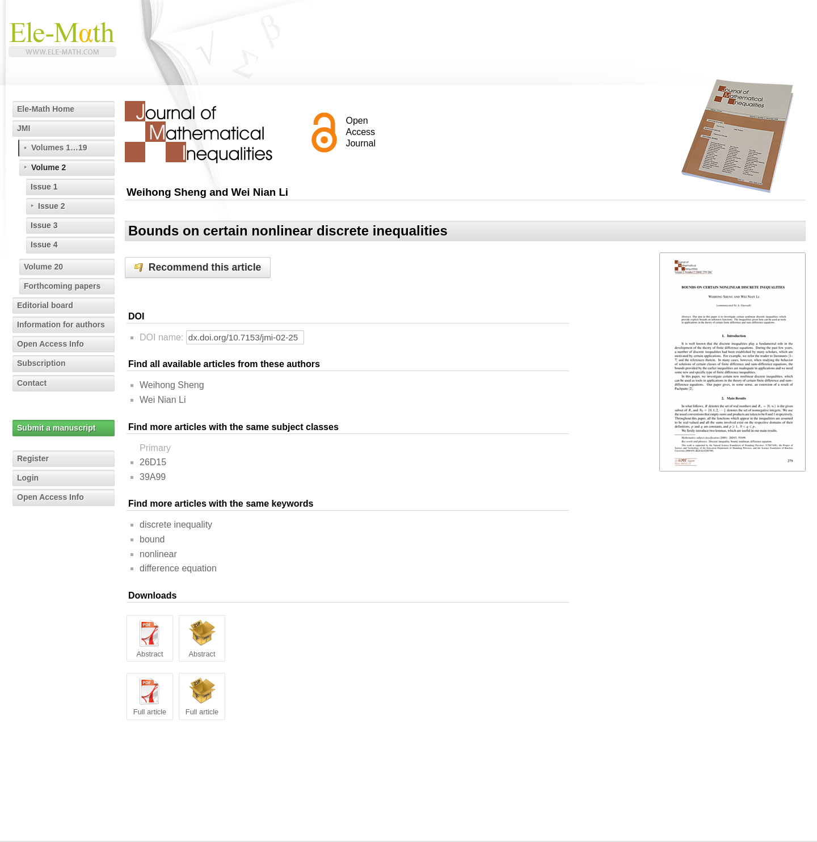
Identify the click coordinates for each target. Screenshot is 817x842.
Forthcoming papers (62, 286)
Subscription (41, 363)
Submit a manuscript (56, 427)
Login (28, 477)
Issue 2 (51, 205)
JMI (23, 128)
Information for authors (61, 324)
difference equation (178, 568)
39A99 (153, 477)
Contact (32, 383)
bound (152, 539)
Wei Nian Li (163, 400)
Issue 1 (44, 186)
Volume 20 (43, 266)
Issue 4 (44, 244)
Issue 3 (44, 225)
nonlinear (158, 554)
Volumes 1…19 (59, 147)
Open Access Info (50, 343)
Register (33, 458)
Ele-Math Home (45, 108)
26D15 (153, 462)
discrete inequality (176, 524)
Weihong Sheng (172, 385)
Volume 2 (48, 167)
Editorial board (45, 305)
